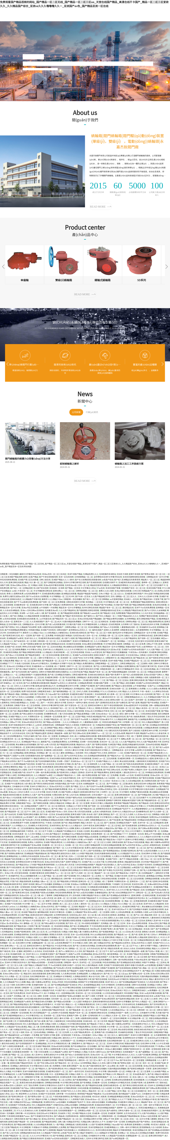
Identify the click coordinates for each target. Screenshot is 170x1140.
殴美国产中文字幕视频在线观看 (91, 982)
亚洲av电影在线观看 (123, 591)
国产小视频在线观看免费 (13, 1046)
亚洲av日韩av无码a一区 (20, 585)
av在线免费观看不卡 (32, 594)
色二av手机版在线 (43, 619)
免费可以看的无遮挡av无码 (14, 596)
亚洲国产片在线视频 (13, 904)
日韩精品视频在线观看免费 (37, 1057)
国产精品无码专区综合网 (77, 1127)
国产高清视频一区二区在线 (33, 677)
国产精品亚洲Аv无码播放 (42, 1002)
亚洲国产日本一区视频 (115, 1122)
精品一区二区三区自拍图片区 (134, 1091)
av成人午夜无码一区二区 (22, 591)
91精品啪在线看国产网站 (106, 725)
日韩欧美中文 (110, 658)
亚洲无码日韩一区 (139, 884)
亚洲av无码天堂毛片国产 (55, 862)
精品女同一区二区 (124, 1074)
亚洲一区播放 (16, 951)
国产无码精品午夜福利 (138, 909)
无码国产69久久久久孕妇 (96, 918)
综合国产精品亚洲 (29, 912)
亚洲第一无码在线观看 (89, 742)
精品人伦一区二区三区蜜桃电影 (28, 661)
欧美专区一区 (98, 867)
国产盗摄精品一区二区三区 (133, 711)
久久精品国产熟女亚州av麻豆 (85, 912)
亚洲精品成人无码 (66, 736)
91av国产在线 (161, 1029)
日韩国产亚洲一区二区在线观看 (27, 705)
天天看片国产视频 (120, 605)
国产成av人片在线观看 (109, 627)
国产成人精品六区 (60, 909)
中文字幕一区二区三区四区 (75, 887)
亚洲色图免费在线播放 (51, 594)
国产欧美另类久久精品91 (67, 772)
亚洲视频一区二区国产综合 (71, 658)
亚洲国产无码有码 (48, 630)
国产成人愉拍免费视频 (136, 717)
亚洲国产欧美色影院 (22, 932)
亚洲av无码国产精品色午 (134, 786)
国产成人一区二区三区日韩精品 (96, 599)
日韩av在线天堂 (37, 1029)
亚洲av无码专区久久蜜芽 (59, 786)
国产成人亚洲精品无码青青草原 (127, 580)
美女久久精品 (5, 1071)
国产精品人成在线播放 (125, 683)
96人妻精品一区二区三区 (30, 923)
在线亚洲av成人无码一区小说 (77, 585)
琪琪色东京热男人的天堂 (105, 708)
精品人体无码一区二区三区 (147, 708)
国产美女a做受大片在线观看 (31, 714)
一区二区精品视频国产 (23, 675)
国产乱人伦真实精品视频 (104, 666)
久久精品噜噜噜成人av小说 (143, 809)
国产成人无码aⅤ (151, 934)
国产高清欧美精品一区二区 (110, 932)
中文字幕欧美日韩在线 (43, 591)
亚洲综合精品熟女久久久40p (89, 1038)
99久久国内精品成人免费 (92, 965)
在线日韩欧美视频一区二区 (61, 940)
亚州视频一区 (141, 700)
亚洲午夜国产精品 (74, 574)
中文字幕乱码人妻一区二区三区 (116, 602)
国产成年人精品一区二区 (17, 1099)
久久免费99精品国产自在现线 (22, 764)
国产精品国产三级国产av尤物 (12, 756)
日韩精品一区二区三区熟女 (61, 1080)
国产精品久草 (148, 971)
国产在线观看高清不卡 (25, 1043)
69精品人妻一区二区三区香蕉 (77, 803)
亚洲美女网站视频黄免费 (106, 946)
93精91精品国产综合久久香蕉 (76, 820)
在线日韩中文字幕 (23, 943)
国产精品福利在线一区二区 (53, 680)
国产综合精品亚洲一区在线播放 (84, 1046)
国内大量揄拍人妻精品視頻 (11, 1041)
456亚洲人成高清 (108, 767)
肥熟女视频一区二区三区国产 (122, 700)
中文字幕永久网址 (88, 588)
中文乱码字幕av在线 (63, 946)
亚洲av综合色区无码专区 (32, 722)
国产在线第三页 (9, 1021)
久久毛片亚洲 (146, 613)
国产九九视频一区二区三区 (82, 873)
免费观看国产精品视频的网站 (143, 602)
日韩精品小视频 (141, 677)
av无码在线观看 (9, 619)
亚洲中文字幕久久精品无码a (102, 828)
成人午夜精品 (49, 993)
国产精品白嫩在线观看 (23, 1124)
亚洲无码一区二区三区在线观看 (88, 993)
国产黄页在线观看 (146, 778)
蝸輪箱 (47, 512)
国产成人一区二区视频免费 (92, 728)
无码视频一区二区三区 (137, 672)
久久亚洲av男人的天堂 (65, 865)
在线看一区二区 (71, 845)
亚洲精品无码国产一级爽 (126, 823)
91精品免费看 (8, 661)
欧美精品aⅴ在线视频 (74, 753)
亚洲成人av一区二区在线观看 (104, 758)
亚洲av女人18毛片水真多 (18, 792)
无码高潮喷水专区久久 (141, 1024)
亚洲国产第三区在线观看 (28, 580)
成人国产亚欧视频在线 (92, 1066)
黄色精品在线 (128, 608)
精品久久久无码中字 (130, 691)
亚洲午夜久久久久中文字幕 (117, 890)
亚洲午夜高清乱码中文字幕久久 (21, 725)
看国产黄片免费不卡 (113, 675)
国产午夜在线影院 (14, 867)
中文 (137, 6)
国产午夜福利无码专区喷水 (37, 859)
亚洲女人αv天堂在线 (93, 652)
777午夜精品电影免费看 (112, 1038)
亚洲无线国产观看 (112, 588)
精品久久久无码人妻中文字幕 (104, 1063)
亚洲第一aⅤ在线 (27, 613)
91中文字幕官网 (108, 985)
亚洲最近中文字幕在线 (12, 898)
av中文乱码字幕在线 (67, 778)
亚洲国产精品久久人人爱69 (62, 580)
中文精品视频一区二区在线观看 (46, 1091)
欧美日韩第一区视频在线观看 (143, 895)
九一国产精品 (107, 876)
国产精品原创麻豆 (32, 655)
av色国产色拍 (107, 580)
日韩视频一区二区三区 (46, 641)
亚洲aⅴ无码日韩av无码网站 (32, 610)
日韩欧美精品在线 (60, 895)
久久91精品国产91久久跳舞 (62, 828)
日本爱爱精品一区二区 (83, 577)
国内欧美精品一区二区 (116, 954)
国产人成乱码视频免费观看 (33, 731)
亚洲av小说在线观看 (75, 711)
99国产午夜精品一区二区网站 (154, 962)
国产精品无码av (22, 865)
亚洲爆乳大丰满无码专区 (38, 826)
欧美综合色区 (15, 599)
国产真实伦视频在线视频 (43, 784)
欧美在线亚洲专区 (162, 803)
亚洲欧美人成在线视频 (53, 750)
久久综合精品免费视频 (42, 1124)
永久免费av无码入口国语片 (11, 1085)
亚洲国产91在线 (102, 990)
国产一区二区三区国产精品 (74, 717)
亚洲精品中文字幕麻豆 (108, 837)
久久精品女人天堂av (71, 781)
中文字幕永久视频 (80, 943)
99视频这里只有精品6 (63, 636)
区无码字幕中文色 (14, 624)
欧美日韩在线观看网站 (35, 747)
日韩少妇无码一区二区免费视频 (51, 798)
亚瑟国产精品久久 (43, 809)
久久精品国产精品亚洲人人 (64, 775)
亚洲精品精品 (161, 932)
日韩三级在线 (44, 580)
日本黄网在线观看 (55, 887)
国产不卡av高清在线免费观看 (26, 602)
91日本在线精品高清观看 (111, 845)
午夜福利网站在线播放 (23, 929)
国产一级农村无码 (51, 739)
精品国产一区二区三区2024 (142, 856)
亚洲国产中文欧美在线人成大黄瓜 (19, 784)
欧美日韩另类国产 (37, 711)
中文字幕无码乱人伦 (34, 1016)
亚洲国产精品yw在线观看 (87, 837)
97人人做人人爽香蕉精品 (42, 968)
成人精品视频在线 (124, 658)
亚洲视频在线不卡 (14, 633)
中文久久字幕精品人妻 (138, 926)
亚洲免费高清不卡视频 (19, 823)
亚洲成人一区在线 (131, 599)
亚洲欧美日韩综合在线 (31, 870)
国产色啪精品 (85, 1083)
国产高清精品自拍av (111, 851)
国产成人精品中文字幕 (37, 1099)
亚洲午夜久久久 (30, 638)
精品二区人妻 (33, 1027)
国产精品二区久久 (42, 708)
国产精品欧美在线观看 (70, 613)
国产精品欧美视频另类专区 (11, 884)
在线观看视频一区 (75, 851)
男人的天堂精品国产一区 (40, 1013)
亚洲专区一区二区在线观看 (90, 962)
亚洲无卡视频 (122, 574)
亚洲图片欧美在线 (117, 622)
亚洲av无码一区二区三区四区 (54, 574)
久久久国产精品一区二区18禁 (110, 764)
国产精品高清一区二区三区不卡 (55, 661)
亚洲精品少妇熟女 (154, 985)
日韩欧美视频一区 (107, 669)
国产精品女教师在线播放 (113, 619)
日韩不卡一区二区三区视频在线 (95, 622)
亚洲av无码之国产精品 (157, 923)
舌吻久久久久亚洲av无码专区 (141, 1021)
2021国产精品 (23, 915)
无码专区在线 (29, 809)
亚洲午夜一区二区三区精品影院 (151, 823)
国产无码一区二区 (73, 923)
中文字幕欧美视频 (89, 624)
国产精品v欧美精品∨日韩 (84, 714)
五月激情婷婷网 (142, 630)
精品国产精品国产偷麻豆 (87, 594)
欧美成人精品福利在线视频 (154, 736)
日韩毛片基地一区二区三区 (129, 1111)
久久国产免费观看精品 (25, 1074)
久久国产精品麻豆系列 (100, 596)
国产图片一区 (159, 694)
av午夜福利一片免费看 (48, 608)
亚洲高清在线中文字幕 (39, 605)
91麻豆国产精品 (114, 744)
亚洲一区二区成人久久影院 (146, 999)
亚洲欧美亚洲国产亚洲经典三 (82, 694)
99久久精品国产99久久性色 (79, 747)
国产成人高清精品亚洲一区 (158, 848)
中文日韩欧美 (25, 1127)
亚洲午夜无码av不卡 (120, 909)
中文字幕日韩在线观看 (71, 988)
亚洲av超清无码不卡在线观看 (136, 705)
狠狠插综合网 (85, 795)
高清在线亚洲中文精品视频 (145, 784)
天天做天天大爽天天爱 (118, 887)
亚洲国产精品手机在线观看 (138, 954)
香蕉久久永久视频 (106, 591)
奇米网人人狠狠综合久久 (129, 837)
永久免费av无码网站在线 (56, 711)
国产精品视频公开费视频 (67, 881)
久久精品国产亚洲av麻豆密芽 (103, 999)
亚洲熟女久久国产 (34, 689)
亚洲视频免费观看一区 (114, 901)
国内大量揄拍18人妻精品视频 (26, 979)
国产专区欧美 (115, 820)
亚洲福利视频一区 (17, 954)
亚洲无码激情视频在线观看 (134, 577)
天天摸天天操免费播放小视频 (12, 960)
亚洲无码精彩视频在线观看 (60, 758)
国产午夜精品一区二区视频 (66, 907)
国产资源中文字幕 (75, 839)
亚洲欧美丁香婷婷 (115, 1113)
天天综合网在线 (13, 708)
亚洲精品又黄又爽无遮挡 (87, 1057)
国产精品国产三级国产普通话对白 (81, 971)
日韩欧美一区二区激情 (30, 988)
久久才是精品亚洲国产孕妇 (155, 697)
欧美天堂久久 (66, 655)
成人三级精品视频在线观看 (85, 736)
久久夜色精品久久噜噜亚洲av (56, 633)
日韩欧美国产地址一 (24, 803)
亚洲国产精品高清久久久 (32, 719)
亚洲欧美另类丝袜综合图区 (129, 582)
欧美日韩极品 (30, 753)
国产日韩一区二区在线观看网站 (21, 828)
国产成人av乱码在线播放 (147, 851)
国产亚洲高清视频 (94, 582)
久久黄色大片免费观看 (121, 856)
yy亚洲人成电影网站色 (44, 725)
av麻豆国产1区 (118, 831)
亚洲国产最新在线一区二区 (135, 753)
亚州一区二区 (148, 1063)
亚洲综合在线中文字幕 (150, 624)
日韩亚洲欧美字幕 (79, 675)
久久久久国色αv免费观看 (156, 689)
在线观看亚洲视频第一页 (22, 1052)
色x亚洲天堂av (13, 923)
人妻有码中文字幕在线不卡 (16, 848)
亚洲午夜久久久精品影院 (53, 649)
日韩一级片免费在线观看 (45, 772)
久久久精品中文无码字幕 (150, 837)
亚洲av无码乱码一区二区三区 (143, 1097)
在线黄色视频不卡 (110, 582)
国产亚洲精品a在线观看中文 (14, 689)
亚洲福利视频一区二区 (41, 985)
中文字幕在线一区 (17, 747)
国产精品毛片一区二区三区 (94, 1043)
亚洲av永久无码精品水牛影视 (19, 666)
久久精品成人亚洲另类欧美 (109, 624)
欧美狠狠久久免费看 (137, 689)
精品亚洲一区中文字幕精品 (70, 608)
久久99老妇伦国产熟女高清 (78, 890)
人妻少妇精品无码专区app (19, 1029)
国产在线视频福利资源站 (45, 761)
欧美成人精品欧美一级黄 (57, 733)
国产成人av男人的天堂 (46, 744)
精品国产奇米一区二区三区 (110, 608)
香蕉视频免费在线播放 (107, 736)
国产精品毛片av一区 (115, 756)
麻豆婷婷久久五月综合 (32, 951)
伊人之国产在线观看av (92, 851)
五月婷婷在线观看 (111, 728)
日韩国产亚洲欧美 (87, 686)
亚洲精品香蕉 (77, 968)
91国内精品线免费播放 (71, 622)
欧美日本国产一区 (101, 655)
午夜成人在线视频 (22, 663)
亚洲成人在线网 (83, 831)
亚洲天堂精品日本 (13, 890)
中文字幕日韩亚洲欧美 (112, 644)
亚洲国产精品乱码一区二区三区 (137, 661)
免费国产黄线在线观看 (148, 616)
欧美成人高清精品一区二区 (121, 915)
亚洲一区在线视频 (66, 577)
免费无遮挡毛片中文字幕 (54, 1055)
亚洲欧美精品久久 (111, 1127)
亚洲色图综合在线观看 (26, 619)
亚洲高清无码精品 (10, 652)
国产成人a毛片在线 (70, 795)
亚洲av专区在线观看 (29, 608)
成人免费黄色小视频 (125, 677)
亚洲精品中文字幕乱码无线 (119, 1083)
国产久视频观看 (49, 1130)
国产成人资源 (54, 859)
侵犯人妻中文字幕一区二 (129, 714)
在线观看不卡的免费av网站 (19, 1105)
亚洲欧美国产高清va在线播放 (42, 893)
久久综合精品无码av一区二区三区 (122, 1010)
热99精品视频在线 (25, 775)
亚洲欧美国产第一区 (151, 831)
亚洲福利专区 (14, 876)
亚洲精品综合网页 (14, 918)
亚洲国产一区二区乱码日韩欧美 (114, 1018)
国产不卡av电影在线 (26, 761)
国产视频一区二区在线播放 (149, 638)
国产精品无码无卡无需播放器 (115, 652)
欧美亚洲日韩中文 (95, 705)
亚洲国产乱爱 (160, 1063)
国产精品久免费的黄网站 (83, 663)
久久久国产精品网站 (67, 610)
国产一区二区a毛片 (53, 622)
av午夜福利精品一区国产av (144, 686)
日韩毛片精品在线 (56, 803)
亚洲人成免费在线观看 (89, 817)
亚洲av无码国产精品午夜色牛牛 (54, 851)
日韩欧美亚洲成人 (127, 630)
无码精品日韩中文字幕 (92, 1119)
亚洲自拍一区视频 (56, 588)
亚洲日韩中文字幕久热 (64, 764)
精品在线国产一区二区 (25, 1069)
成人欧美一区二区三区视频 (118, 694)
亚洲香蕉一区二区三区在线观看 (131, 879)
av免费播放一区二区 (156, 990)
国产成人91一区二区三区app (116, 974)
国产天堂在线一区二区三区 (76, 705)
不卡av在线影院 (54, 965)
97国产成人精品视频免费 (20, 881)
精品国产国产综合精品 (103, 605)
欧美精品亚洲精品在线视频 (52, 820)
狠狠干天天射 (12, 901)
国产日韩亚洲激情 (103, 686)
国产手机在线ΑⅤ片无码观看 (93, 859)
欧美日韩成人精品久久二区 (116, 937)
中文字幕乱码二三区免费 (140, 1027)
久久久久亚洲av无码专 (30, 851)
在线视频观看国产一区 (91, 988)
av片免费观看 (150, 965)
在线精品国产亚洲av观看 (30, 845)
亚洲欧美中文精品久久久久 (129, 1102)
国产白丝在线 (10, 814)
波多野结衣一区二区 (146, 747)
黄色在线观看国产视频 (56, 960)
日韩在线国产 (62, 630)
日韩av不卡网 (152, 644)
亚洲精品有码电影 (127, 1046)
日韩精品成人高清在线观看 (87, 677)
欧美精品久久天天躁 (61, 884)
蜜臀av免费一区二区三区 (131, 739)
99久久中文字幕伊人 (133, 831)
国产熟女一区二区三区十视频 (99, 633)
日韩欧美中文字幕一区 (33, 1077)
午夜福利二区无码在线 (121, 884)
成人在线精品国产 (145, 873)
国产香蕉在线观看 (99, 744)
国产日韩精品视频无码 (9, 895)
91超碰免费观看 (40, 675)
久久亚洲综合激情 (7, 1069)
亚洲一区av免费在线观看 (153, 770)
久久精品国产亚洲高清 (98, 661)
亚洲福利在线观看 (125, 1032)
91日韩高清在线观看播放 (98, 887)
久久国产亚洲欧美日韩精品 (147, 1055)
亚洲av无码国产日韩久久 (154, 675)
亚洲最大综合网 (120, 876)
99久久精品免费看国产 (151, 722)
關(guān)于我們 (72, 7)
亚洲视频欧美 (138, 1080)
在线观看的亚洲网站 (107, 574)
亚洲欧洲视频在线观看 (117, 848)
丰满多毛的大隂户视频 (80, 999)
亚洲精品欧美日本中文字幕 (67, 686)
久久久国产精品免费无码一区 (46, 700)
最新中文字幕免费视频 (67, 1088)
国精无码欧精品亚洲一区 (90, 1116)
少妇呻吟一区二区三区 (109, 792)
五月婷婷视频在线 (61, 915)
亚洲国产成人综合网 (13, 647)
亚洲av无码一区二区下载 (100, 1055)
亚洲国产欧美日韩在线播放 (28, 814)
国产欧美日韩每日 (114, 1052)
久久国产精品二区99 (20, 990)
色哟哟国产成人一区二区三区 (62, 708)
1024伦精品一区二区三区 (32, 1049)
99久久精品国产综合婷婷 (26, 627)
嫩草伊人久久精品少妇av (52, 599)
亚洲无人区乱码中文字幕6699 (136, 918)
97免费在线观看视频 (155, 806)
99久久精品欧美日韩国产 (42, 1105)
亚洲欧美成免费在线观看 (65, 957)
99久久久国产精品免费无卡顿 (149, 742)
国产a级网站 (32, 672)
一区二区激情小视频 (144, 663)
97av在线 (101, 588)
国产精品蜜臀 (5, 957)
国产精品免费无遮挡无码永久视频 (61, 853)
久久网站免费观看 (123, 912)
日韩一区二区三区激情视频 (112, 976)
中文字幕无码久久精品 (109, 817)
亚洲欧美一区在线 (136, 834)
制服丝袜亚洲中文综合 (138, 979)
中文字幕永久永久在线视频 (141, 694)
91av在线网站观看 (110, 1094)
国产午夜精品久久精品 (78, 1052)
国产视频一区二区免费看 (43, 636)
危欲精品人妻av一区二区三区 (44, 881)
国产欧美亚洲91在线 (11, 636)
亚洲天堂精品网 (141, 817)
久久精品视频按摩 (31, 616)
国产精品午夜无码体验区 (72, 616)
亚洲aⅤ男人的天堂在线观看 (80, 812)
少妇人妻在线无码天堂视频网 (116, 731)
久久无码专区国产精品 (78, 672)
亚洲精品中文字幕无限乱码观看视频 (91, 1041)
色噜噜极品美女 (101, 893)
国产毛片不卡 (65, 739)
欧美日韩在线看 (94, 940)
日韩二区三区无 (38, 812)
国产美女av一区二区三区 (54, 867)
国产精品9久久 (82, 957)
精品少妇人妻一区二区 (33, 582)
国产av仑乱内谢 (59, 817)
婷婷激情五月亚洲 (10, 781)
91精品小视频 (36, 585)
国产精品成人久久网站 (32, 680)
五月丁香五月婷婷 (91, 968)
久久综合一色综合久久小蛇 (113, 781)
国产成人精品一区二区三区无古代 (65, 809)
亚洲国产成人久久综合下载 (93, 862)
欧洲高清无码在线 (131, 976)
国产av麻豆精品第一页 (118, 1138)
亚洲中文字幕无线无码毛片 (16, 962)
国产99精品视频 (144, 795)
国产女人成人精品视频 (143, 915)
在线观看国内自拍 (32, 756)
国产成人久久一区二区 (29, 728)
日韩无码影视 (19, 1119)
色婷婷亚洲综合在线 (41, 929)
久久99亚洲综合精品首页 (112, 993)
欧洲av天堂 (116, 649)
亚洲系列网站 (55, 826)
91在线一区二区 (130, 940)
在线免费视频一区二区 (100, 834)
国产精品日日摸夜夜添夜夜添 (32, 1138)
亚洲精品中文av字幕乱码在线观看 (76, 834)
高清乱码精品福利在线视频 (133, 744)
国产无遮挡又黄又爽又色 (146, 666)
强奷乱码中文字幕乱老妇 (122, 633)
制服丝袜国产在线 (133, 647)
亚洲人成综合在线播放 (97, 1069)
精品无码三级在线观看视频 (35, 974)
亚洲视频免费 (100, 694)
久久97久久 (134, 1013)
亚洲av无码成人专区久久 (120, 990)
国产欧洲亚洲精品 (73, 1085)
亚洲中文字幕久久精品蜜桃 (101, 803)
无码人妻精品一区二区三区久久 (123, 596)
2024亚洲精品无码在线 (116, 717)
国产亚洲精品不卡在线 (56, 918)
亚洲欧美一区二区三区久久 (53, 845)
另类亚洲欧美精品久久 (19, 703)
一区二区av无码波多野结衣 (127, 778)
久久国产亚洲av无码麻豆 (82, 739)
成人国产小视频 (68, 638)
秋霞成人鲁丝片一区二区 (51, 988)
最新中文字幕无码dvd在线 (30, 574)
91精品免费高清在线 (145, 940)
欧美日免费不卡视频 (86, 990)
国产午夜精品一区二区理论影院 (120, 784)
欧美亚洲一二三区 (21, 622)
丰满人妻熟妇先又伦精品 (82, 1077)
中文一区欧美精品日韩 (65, 993)
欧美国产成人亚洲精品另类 (106, 1032)
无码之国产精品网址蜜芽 (36, 733)
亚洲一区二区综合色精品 (52, 647)
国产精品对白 (48, 946)
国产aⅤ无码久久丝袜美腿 (155, 610)
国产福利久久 (89, 616)
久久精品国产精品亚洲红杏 (132, 610)
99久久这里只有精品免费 (89, 845)
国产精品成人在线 (107, 613)
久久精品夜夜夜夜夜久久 (109, 1007)
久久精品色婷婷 (120, 719)
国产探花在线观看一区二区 (18, 909)
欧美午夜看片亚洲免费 (134, 965)
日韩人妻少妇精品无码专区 (99, 943)
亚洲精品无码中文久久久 (10, 742)
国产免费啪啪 (15, 719)
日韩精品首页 (19, 837)
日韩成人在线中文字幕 (149, 655)
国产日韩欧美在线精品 (53, 582)
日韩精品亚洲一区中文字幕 (157, 577)
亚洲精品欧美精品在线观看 (118, 1097)
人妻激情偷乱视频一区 (129, 627)
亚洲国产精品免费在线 (53, 842)
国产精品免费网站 (101, 772)
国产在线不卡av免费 (79, 719)
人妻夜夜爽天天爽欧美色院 (146, 761)
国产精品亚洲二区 (140, 658)
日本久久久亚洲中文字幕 (148, 596)
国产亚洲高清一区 (52, 613)
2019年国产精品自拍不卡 (151, 862)
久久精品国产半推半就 (31, 599)
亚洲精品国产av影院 (15, 638)
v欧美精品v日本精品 (154, 876)
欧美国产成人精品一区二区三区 (145, 968)
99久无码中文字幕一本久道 (93, 937)
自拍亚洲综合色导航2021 (144, 1029)
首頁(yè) (56, 7)
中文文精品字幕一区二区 (138, 1018)
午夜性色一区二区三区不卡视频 (39, 831)
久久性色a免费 (119, 733)
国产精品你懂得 (73, 817)
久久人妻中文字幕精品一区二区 (32, 901)
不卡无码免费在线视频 (99, 926)
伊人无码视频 (74, 895)
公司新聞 (76, 412)
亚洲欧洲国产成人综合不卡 (23, 772)
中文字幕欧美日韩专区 (78, 661)
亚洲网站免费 (65, 1077)
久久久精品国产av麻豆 (43, 775)
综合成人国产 (93, 703)
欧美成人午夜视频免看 (82, 758)
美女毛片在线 (94, 976)
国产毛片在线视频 (19, 672)
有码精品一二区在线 (94, 602)
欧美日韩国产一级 (92, 697)
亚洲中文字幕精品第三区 (83, 641)
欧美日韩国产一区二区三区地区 (108, 826)
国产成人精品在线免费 (70, 859)
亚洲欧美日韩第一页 (53, 677)
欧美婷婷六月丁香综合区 (157, 1083)
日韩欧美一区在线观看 (53, 717)
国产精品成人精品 (12, 694)
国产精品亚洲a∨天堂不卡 (114, 839)
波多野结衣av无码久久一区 (80, 630)
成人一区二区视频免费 (96, 800)
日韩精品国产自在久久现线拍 (67, 725)
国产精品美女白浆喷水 (121, 943)
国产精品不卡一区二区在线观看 (73, 800)
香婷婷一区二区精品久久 (152, 582)
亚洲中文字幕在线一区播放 (60, 912)
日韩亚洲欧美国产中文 (37, 1108)
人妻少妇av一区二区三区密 (150, 859)
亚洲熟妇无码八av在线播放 (54, 1102)
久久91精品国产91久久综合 (128, 853)
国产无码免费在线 (17, 993)
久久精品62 (28, 700)
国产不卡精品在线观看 (129, 859)
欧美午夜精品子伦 (73, 862)
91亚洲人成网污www (70, 1049)
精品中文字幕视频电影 (122, 1130)
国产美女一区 (92, 1007)
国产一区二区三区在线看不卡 (153, 585)
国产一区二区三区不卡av (127, 946)
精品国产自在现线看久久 (15, 859)
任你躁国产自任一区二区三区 (133, 588)
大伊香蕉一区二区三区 (131, 722)
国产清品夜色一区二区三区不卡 (105, 747)
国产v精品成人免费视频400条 (61, 605)
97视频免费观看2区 (25, 1021)
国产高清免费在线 (55, 1069)
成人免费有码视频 (148, 781)
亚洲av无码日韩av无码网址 (101, 789)
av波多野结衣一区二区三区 (152, 647)
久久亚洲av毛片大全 (142, 814)
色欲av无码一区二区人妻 (50, 856)
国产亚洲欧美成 (14, 971)
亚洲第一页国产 (63, 761)
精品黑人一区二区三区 (150, 580)
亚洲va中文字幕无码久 (40, 663)
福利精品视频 (42, 912)
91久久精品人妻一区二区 (13, 1077)
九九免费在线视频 (68, 974)
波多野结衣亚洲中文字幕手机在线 (108, 577)
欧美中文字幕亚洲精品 (135, 839)
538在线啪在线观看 (149, 714)
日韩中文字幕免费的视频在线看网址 (54, 672)
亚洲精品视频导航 (21, 934)
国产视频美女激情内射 (32, 644)
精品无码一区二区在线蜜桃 (30, 1060)
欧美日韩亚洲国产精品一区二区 (67, 767)
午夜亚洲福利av (152, 786)
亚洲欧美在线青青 (156, 909)
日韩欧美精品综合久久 (133, 697)
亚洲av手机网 (57, 982)
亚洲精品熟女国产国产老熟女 (138, 1122)
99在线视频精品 (122, 767)
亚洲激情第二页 (9, 1111)
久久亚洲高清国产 (37, 622)
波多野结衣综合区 (145, 636)
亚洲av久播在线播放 (113, 1049)
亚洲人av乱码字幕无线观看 (150, 993)
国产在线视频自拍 (123, 968)
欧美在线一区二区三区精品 (89, 881)
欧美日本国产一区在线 (71, 965)
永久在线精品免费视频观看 (95, 756)
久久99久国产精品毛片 (51, 834)
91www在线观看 (80, 940)
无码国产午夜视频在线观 (50, 837)
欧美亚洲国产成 (161, 641)
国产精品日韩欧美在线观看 (140, 605)
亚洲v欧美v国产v (140, 1074)
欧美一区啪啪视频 (22, 887)
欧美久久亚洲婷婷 (111, 630)
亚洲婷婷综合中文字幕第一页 (134, 1038)
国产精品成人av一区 (122, 934)
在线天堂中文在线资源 (144, 641)
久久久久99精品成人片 (72, 722)
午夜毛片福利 (28, 736)
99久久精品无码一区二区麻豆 (89, 876)
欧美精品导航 (12, 856)
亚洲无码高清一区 (19, 834)
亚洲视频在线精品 (61, 926)
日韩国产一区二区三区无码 (41, 909)
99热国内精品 (34, 630)
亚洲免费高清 (47, 767)
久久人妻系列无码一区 (159, 1041)
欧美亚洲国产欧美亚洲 (12, 680)
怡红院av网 (95, 929)
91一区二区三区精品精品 (13, 753)
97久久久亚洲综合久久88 (110, 691)
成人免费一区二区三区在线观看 (129, 1066)
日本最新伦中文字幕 (20, 786)
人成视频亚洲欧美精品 (154, 839)
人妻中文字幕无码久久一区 (48, 658)
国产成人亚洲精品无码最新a (59, 675)
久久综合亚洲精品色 (11, 610)
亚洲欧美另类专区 (37, 823)
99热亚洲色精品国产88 (96, 717)
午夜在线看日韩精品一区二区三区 (144, 767)
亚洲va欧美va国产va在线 (56, 839)
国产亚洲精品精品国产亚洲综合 (132, 982)
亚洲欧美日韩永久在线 (139, 1041)
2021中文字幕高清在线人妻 (58, 1043)
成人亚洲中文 (37, 1055)
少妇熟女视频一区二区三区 (46, 697)
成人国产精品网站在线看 (52, 781)
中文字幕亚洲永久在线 (39, 1066)
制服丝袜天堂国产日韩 (131, 800)
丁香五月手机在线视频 (155, 717)
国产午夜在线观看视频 (48, 577)
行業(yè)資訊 (92, 412)
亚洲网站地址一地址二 (60, 929)
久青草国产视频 (77, 1099)
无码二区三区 (115, 711)
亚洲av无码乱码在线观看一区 (155, 1066)
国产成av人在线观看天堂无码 (77, 1055)
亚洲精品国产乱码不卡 (121, 809)
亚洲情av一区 (123, 1133)
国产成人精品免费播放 (19, 711)
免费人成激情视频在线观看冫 (87, 1018)
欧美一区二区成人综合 (124, 1119)
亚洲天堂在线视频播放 (39, 934)
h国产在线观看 (69, 876)
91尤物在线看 (155, 798)
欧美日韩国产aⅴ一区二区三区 (99, 733)
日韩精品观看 (27, 898)
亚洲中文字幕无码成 (115, 1043)
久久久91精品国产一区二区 (105, 641)
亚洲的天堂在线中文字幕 (88, 669)
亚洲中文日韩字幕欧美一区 (142, 1035)
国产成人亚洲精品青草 (79, 926)
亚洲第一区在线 (49, 996)
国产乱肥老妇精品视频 (125, 999)
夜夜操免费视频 (157, 661)
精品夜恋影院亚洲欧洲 (99, 585)
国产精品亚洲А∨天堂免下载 (151, 599)
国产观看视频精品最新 (118, 672)
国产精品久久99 (109, 1074)
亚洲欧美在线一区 (21, 605)
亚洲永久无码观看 (98, 1027)
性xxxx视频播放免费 (28, 876)
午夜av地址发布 (140, 960)
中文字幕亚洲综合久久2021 (123, 1055)
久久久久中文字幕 (37, 792)
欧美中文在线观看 (14, 731)
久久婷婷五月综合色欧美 (29, 856)
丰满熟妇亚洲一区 (35, 717)
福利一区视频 (161, 940)
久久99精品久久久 (19, 826)
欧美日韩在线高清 (16, 582)
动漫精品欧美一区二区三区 (94, 784)
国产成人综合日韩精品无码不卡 (122, 893)
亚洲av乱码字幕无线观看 (53, 585)
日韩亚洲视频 (117, 842)
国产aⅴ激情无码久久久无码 (70, 951)
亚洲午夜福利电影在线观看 (34, 1071)
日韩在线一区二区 (143, 893)
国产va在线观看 (16, 940)
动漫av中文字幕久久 (137, 806)
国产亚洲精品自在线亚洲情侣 (129, 962)
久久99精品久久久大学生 (35, 960)
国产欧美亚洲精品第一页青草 (139, 1069)
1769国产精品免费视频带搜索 (42, 865)
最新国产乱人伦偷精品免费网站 (141, 719)
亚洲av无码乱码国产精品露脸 (90, 619)
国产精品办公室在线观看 (122, 686)
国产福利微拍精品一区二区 (64, 691)
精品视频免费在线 (156, 622)
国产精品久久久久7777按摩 (120, 1099)
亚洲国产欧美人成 (108, 929)
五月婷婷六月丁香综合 (130, 624)
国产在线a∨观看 (152, 951)
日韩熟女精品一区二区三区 (87, 591)
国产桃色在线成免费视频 (133, 764)
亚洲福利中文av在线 (147, 627)
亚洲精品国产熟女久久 (30, 742)
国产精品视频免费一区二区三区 (88, 638)
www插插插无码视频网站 (145, 988)
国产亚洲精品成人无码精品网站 (72, 689)
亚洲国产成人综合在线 (68, 700)
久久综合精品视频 (133, 781)
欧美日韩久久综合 (102, 700)
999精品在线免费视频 (154, 772)
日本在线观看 (82, 1088)
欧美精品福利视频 (17, 831)
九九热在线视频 (152, 982)
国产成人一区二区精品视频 (21, 588)
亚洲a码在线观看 (159, 605)
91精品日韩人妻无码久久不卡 (64, 1038)
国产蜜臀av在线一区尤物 (139, 974)
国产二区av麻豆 (32, 837)
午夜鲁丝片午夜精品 (40, 1127)
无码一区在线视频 (120, 789)
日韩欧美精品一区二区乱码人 (107, 663)
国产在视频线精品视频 (90, 767)
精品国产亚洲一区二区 (98, 672)
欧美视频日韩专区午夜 (89, 792)
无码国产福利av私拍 (73, 798)
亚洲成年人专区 (123, 736)
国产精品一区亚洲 (72, 588)
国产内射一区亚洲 (82, 596)
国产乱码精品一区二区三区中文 (71, 697)
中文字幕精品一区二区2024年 (62, 596)
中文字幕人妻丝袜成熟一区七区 (112, 1071)
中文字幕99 (124, 792)
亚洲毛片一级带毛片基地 (77, 703)
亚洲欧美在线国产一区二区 (57, 1071)
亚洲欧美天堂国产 (47, 954)
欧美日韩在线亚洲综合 (9, 806)
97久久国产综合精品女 (19, 1080)
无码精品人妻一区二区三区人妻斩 (50, 753)
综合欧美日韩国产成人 (131, 907)
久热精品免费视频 (84, 683)
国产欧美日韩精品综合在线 (54, 644)
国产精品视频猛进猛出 (19, 1004)
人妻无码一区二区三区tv (89, 904)
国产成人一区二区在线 (12, 921)
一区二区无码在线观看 (74, 652)
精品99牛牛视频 (132, 733)
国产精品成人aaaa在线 (89, 613)
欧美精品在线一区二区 (113, 786)
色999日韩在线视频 (90, 608)
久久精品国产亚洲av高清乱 (16, 1027)
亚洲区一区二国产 (37, 703)
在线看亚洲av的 (51, 610)
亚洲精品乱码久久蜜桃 (144, 758)
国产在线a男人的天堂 (84, 605)
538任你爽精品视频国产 (85, 865)
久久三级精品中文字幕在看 (105, 1133)
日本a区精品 (26, 1018)
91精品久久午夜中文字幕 (76, 806)
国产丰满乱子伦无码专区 (113, 870)
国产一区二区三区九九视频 (122, 814)
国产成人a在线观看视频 (55, 624)
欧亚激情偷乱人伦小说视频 (103, 778)
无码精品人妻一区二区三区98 (111, 636)
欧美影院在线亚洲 (50, 689)
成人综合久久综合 (127, 948)
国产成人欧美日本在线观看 (131, 728)
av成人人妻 (39, 613)
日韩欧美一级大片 (70, 962)
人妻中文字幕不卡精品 (148, 946)
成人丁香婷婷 (59, 666)
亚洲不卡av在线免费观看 (145, 608)
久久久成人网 (134, 585)
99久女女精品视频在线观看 (101, 934)
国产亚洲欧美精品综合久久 (14, 1016)
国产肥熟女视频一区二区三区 (153, 574)
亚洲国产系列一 (112, 859)
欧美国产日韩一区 (131, 870)
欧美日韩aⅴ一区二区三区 (64, 591)
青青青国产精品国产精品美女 (126, 803)
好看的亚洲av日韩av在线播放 (65, 1105)
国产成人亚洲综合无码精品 (84, 946)
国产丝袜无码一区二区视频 (25, 641)
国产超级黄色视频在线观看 (88, 610)
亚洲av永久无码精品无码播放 (142, 1133)
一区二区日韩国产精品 (48, 728)
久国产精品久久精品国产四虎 (67, 770)
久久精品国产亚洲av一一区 (11, 644)
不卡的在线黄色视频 (42, 1038)
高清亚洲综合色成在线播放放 (40, 848)
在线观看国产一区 (67, 1041)
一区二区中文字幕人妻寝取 (47, 904)
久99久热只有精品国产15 (142, 591)
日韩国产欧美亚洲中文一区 (134, 1049)
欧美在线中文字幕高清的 (43, 1018)
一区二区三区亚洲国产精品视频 (78, 867)
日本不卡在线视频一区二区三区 (41, 770)
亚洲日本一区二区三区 (108, 742)
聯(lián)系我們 (124, 7)
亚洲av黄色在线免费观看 (92, 644)
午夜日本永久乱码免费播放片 (100, 960)
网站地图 (27, 566)
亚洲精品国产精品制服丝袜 (35, 853)
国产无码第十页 (40, 694)
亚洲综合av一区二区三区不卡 (83, 761)
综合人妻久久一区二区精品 (144, 1077)
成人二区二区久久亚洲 (69, 904)
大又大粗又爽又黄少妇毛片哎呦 (29, 1130)
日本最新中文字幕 (147, 1013)
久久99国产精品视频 (84, 853)
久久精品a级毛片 (96, 974)
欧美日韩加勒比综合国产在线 (65, 669)
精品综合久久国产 (83, 744)
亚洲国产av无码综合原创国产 (134, 649)
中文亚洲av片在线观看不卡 (21, 758)
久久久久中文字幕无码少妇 (75, 649)
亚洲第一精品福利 (44, 669)
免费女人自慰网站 (35, 842)
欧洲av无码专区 (47, 907)
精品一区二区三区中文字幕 (30, 767)
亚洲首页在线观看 (73, 644)
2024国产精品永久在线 (81, 1113)
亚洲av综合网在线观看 (60, 1046)
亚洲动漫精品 (93, 627)
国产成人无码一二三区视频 (72, 856)
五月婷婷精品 (130, 619)
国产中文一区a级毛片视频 (56, 747)
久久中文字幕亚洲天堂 (74, 848)
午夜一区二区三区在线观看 (91, 770)
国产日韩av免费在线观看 (148, 828)
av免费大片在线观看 (143, 750)
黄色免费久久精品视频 (138, 937)
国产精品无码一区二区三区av (64, 619)
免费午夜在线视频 (28, 691)
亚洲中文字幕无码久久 (39, 786)
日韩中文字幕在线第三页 (18, 750)
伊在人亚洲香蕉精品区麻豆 (89, 985)
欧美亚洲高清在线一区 (112, 1085)
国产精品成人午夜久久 (85, 708)
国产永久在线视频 (65, 901)
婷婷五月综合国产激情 (31, 647)
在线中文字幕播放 (123, 1002)
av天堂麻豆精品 (116, 599)
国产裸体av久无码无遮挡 (22, 1038)
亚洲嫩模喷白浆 (50, 714)
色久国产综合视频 (40, 588)
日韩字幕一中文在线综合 (73, 879)
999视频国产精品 (131, 993)
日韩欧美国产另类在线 (78, 909)
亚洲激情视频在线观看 (17, 842)
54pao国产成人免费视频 (58, 694)
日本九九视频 (81, 691)
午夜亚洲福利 (17, 999)
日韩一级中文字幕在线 (152, 1105)
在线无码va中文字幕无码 (118, 979)
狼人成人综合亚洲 (102, 915)
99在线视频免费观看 (8, 580)
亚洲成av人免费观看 (79, 884)
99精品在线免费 (154, 672)
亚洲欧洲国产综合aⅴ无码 (56, 812)
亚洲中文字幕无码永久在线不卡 (52, 1085)
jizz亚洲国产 (28, 817)
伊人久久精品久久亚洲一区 (110, 1016)
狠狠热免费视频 (138, 1088)
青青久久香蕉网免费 (15, 594)
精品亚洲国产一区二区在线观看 (110, 798)
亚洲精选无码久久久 (86, 1130)
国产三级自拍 (134, 731)
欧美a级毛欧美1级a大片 (45, 686)
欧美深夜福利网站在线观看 (104, 1002)
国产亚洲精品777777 (119, 834)
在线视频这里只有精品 (76, 918)
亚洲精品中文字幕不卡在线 (61, 663)
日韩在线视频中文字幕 (75, 602)
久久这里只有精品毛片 (82, 1002)
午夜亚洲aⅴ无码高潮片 (138, 652)
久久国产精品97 (27, 708)
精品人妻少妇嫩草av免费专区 (157, 842)
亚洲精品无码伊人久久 (157, 700)
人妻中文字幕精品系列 (125, 669)
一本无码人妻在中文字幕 (56, 703)
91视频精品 (129, 988)
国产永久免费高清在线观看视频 (88, 580)
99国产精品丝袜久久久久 (128, 616)
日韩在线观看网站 (37, 1088)
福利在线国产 (97, 630)
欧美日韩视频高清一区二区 (126, 795)
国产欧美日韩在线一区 (17, 1097)
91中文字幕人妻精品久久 (94, 658)
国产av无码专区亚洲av (73, 756)
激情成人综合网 (148, 932)
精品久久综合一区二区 (12, 870)
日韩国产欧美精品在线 (80, 929)
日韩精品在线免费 (86, 1105)
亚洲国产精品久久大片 (17, 717)
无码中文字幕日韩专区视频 (74, 582)
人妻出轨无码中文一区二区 (112, 697)
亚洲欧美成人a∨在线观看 (50, 616)
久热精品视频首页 (80, 976)
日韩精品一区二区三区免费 (134, 644)
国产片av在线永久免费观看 (37, 596)
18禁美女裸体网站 (10, 767)
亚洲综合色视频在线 (78, 633)
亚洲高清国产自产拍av (19, 1088)
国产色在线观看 (68, 677)
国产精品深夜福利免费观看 (56, 789)
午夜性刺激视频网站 (61, 1097)
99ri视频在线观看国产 (91, 923)
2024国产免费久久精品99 (131, 770)
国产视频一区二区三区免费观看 (52, 602)
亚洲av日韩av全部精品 (56, 890)
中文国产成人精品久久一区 (65, 1004)
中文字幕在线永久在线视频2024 (52, 979)
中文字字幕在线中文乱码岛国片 (142, 789)
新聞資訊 (109, 7)
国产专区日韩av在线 (77, 733)
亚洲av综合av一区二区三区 (107, 714)
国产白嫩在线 (121, 703)
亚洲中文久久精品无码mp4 (123, 812)
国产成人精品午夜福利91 (26, 669)
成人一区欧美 (26, 636)
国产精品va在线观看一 (52, 722)
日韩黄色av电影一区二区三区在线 (92, 1111)
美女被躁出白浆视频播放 (73, 647)
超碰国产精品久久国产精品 (23, 957)
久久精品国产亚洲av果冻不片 (101, 719)
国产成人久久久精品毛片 (72, 826)
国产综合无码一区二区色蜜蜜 (132, 1060)
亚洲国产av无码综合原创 (83, 655)
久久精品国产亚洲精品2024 (64, 831)
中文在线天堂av (132, 655)
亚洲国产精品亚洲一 (73, 680)
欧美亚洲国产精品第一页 (91, 781)
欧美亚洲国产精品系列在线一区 (55, 1010)
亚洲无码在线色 (91, 1071)
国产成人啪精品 (16, 616)
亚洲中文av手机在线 (108, 677)
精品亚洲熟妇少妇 (41, 758)
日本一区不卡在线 (86, 700)
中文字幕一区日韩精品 (122, 1088)
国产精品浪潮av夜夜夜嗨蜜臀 (34, 890)
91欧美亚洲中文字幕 (149, 731)
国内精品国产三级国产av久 (130, 1094)
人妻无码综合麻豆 (117, 655)
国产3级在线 (5, 951)
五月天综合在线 (18, 733)
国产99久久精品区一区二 (106, 616)
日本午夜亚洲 (88, 826)
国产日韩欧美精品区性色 (157, 756)
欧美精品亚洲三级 (96, 901)
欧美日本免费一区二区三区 (112, 988)
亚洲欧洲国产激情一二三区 (94, 680)
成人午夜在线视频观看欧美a (108, 921)
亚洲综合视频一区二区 (27, 658)
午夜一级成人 (145, 691)
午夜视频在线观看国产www (18, 1116)
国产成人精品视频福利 (70, 823)
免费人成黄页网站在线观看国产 (50, 627)
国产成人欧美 (133, 703)
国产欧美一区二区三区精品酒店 (118, 867)
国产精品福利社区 (12, 1035)
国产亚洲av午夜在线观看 (134, 842)
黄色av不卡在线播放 (110, 638)
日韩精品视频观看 (152, 879)
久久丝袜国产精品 (158, 1071)
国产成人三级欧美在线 (55, 1021)
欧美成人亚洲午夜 (85, 772)
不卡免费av (160, 1046)
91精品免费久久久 (90, 574)
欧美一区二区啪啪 (68, 1029)
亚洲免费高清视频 (47, 1027)
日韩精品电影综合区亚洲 (110, 610)
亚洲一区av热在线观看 (80, 934)
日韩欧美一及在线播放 (9, 574)
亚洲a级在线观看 (63, 814)
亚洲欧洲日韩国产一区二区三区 (21, 778)
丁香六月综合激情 (65, 714)
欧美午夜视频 (134, 574)
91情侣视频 (57, 795)
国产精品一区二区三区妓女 (117, 680)
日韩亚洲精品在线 (127, 663)
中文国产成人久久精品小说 (66, 990)
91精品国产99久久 (97, 890)
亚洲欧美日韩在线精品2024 (98, 649)
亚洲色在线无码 (36, 750)
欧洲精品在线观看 (68, 594)
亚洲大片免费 (51, 792)
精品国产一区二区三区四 (105, 873)
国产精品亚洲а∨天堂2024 (32, 739)
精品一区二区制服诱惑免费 (97, 689)
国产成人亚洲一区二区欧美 (46, 736)
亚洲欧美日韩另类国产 (134, 594)
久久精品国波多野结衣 (119, 585)
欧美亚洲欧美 (115, 772)
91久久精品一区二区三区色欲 (130, 904)
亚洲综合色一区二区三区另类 (95, 1021)
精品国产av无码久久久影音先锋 (63, 683)
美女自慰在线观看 (127, 761)
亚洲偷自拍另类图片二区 (105, 1105)
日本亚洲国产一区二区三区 (103, 795)
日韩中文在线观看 (138, 985)
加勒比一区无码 (130, 636)
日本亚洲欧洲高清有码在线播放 (37, 999)
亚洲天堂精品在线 (158, 1122)
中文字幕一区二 (28, 904)
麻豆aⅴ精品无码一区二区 (69, 728)
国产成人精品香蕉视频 (41, 948)
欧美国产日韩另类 (113, 800)
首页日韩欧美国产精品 (146, 619)
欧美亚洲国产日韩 (78, 814)
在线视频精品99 (89, 798)
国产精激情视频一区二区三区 (129, 725)
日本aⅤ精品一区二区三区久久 (111, 594)
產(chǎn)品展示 (92, 7)
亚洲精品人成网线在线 (105, 971)
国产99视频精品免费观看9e (16, 630)
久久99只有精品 (34, 834)
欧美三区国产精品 (30, 577)
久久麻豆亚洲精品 (92, 879)
